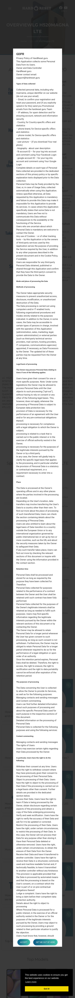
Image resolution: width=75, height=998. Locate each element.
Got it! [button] (47, 989)
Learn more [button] (30, 982)
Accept (23, 942)
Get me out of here (45, 942)
